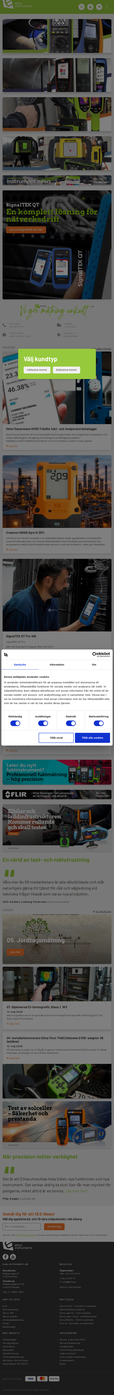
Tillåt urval (56, 737)
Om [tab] (94, 664)
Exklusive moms (66, 369)
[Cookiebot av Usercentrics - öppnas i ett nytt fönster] (95, 654)
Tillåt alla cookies (92, 737)
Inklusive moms (37, 369)
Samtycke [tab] (20, 664)
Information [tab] (57, 664)
